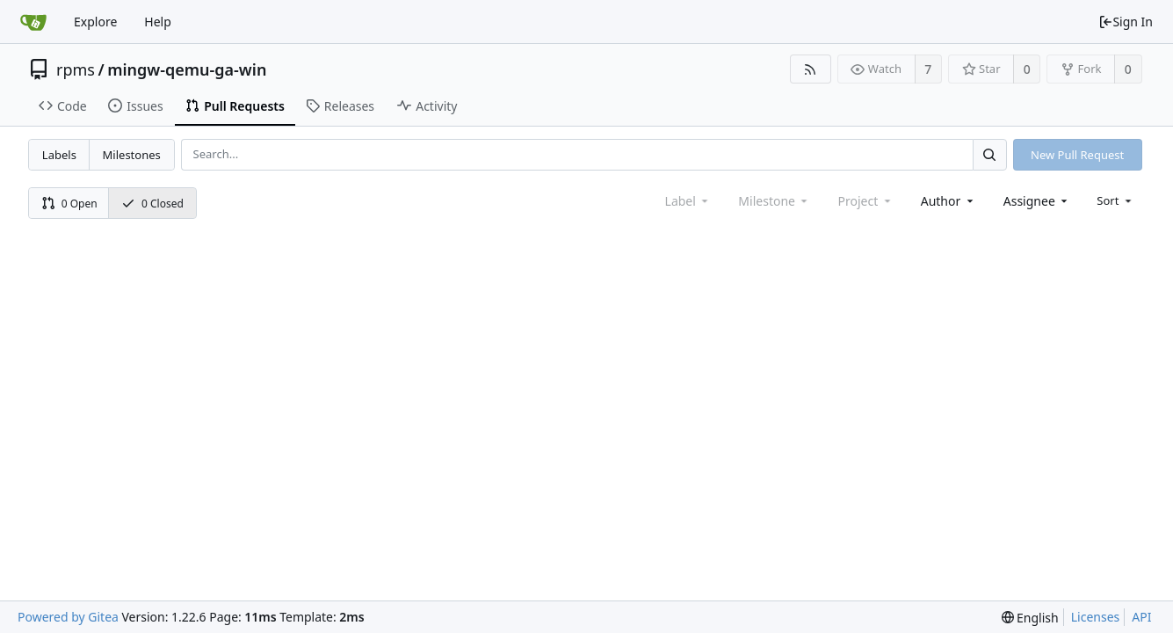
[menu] (1115, 200)
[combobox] (948, 201)
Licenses (1095, 616)
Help (157, 21)
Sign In (1125, 21)
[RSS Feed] (810, 69)
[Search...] (989, 154)
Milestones (132, 155)
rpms (75, 69)
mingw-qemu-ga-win (186, 69)
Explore (95, 21)
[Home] (33, 22)
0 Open (69, 203)
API (1141, 616)
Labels (59, 155)
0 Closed (152, 203)
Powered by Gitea (68, 616)
